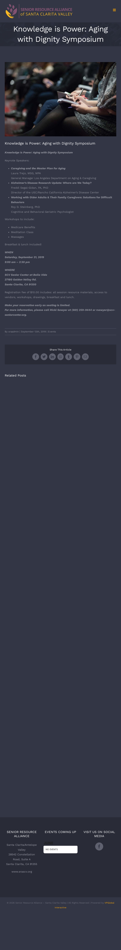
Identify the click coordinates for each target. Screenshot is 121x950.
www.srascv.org (22, 871)
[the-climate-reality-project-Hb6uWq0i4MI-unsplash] (60, 99)
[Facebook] (99, 846)
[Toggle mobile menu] (114, 10)
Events (52, 331)
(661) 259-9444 (82, 309)
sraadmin (13, 331)
